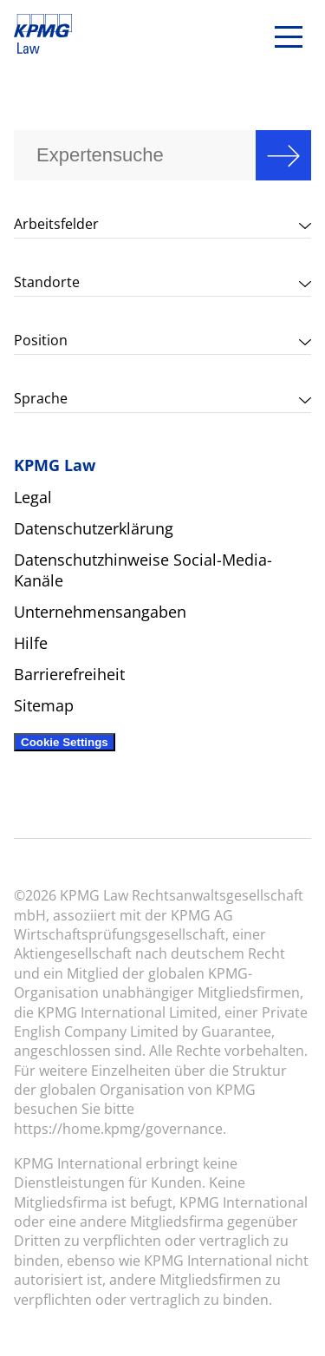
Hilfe (31, 642)
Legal (33, 497)
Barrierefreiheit (69, 674)
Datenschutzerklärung (93, 528)
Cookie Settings (64, 742)
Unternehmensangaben (100, 611)
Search (283, 155)
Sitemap (44, 705)
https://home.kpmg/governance (118, 1128)
